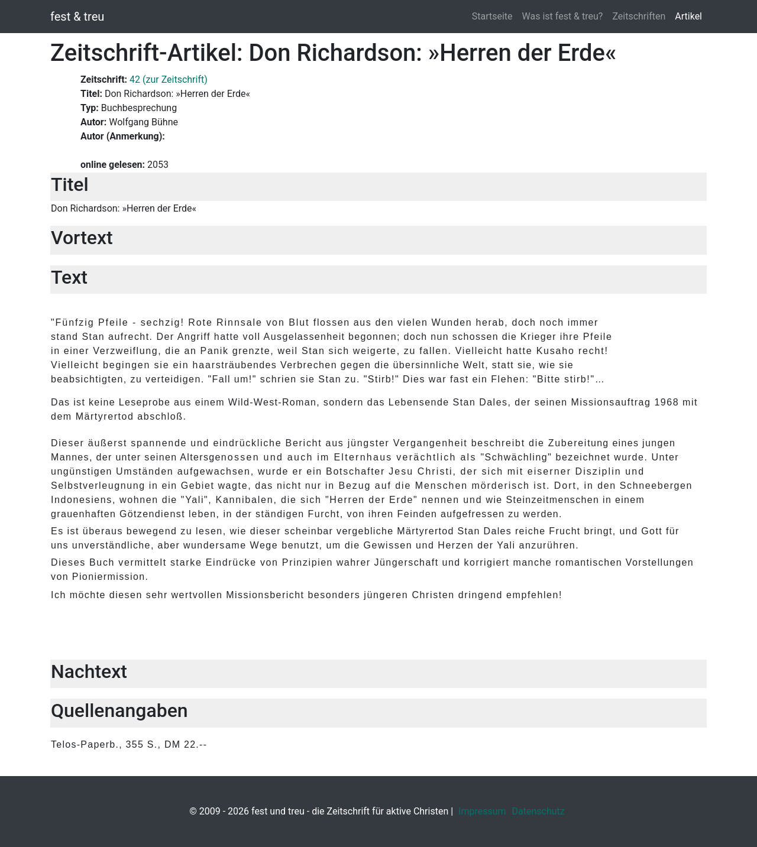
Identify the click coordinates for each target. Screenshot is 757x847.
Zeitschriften (638, 16)
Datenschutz (538, 811)
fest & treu (77, 16)
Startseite (492, 16)
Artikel (688, 16)
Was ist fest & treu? (562, 16)
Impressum (482, 811)
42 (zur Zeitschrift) (169, 79)
